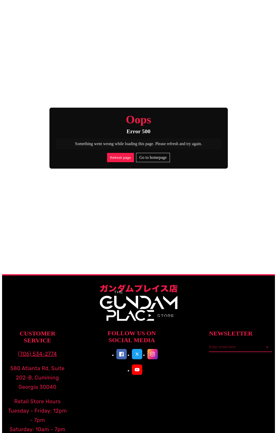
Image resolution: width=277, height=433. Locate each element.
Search (54, 41)
